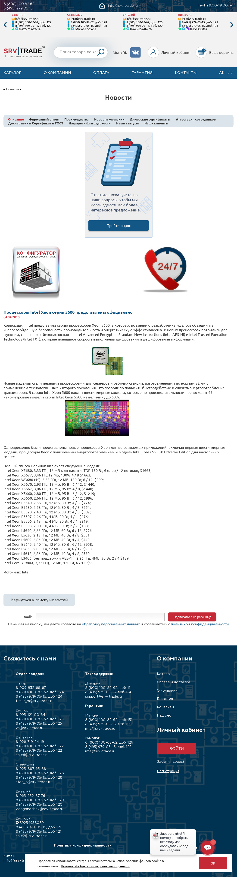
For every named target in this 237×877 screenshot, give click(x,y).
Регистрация (168, 771)
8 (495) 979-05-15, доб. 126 (108, 747)
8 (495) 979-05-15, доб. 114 (108, 692)
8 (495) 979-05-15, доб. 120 (144, 25)
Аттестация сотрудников (196, 119)
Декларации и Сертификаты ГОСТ (35, 123)
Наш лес (164, 715)
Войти (176, 748)
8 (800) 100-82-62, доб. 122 (33, 22)
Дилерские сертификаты (150, 119)
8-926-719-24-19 (30, 29)
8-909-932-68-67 (31, 688)
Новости (12, 89)
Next (232, 24)
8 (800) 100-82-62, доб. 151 (108, 720)
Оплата (101, 73)
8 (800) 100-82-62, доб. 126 (109, 742)
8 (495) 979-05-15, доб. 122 (33, 25)
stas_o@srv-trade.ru (33, 782)
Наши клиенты (156, 123)
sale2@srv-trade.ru (32, 836)
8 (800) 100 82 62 (18, 4)
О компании (57, 73)
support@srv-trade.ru (103, 696)
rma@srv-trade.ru (100, 728)
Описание (16, 119)
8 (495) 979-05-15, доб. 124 (39, 696)
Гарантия (142, 73)
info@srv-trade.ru (27, 19)
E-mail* (27, 616)
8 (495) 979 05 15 (18, 8)
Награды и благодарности (90, 123)
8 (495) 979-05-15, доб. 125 (39, 723)
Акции (226, 73)
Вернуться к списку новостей (39, 599)
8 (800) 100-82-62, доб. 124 (40, 692)
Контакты (186, 73)
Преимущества (76, 119)
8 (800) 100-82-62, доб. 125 (40, 719)
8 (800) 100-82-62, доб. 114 (109, 688)
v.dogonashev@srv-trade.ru (39, 809)
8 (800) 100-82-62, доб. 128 (89, 22)
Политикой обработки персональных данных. (95, 866)
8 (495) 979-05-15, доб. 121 (200, 22)
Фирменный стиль (44, 119)
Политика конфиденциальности (83, 845)
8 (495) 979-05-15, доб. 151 (108, 724)
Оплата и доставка (173, 682)
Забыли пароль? (170, 761)
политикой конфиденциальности (200, 623)
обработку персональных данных (111, 623)
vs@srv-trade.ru (29, 728)
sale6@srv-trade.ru (32, 755)
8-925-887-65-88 (85, 29)
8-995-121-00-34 (30, 715)
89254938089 (198, 29)
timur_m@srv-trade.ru (34, 701)
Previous (5, 24)
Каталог (12, 73)
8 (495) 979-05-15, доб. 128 (89, 25)
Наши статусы (127, 123)
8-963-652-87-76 (141, 29)
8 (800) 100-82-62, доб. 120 (144, 22)
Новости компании (109, 119)
